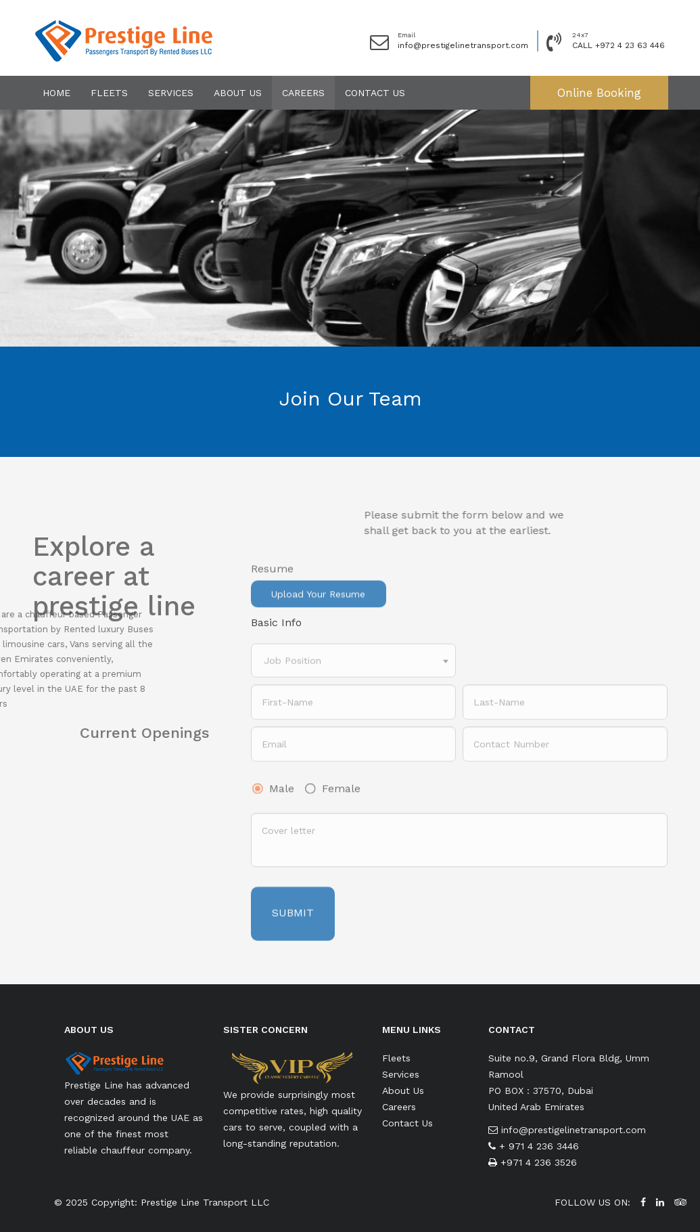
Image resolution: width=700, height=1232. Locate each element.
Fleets (109, 92)
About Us (238, 92)
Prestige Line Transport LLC (205, 1202)
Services (170, 92)
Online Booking (599, 93)
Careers (303, 92)
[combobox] (353, 669)
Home (56, 92)
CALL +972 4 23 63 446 (618, 45)
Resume (272, 581)
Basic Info (276, 622)
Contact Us (375, 92)
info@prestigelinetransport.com (463, 45)
